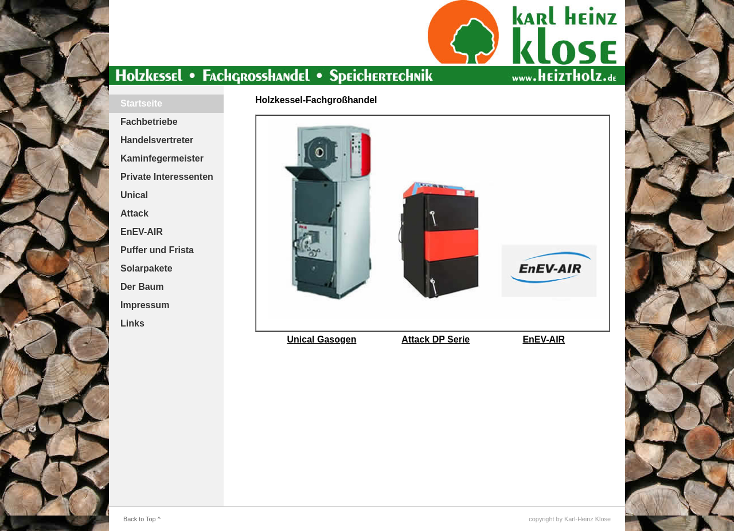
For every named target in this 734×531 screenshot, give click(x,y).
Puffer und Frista (157, 250)
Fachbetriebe (149, 122)
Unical (134, 195)
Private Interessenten (166, 177)
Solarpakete (146, 268)
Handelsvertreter (156, 140)
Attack (134, 213)
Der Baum (142, 287)
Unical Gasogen (322, 339)
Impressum (144, 305)
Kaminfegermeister (162, 158)
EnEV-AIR (141, 232)
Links (132, 323)
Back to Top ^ (142, 519)
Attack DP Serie (435, 339)
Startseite (141, 103)
